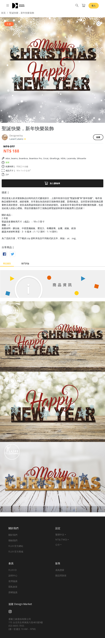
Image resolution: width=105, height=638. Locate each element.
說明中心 (12, 575)
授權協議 (12, 592)
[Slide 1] (52, 119)
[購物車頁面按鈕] (83, 5)
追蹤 (98, 137)
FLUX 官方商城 (15, 551)
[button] (8, 70)
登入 (94, 5)
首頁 (3, 12)
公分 (57, 544)
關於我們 (12, 534)
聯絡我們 (12, 540)
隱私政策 (12, 586)
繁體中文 (59, 534)
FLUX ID (12, 570)
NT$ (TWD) (61, 539)
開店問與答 (60, 575)
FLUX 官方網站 (15, 546)
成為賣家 (59, 570)
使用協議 (12, 581)
